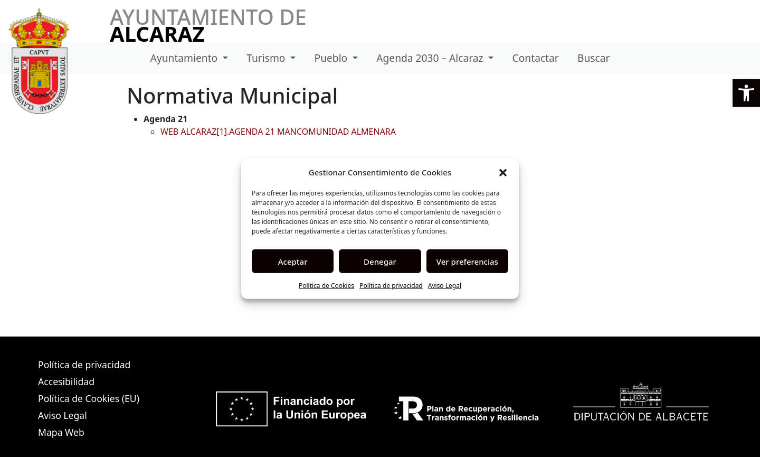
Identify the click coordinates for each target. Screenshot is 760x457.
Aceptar (293, 261)
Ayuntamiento (185, 58)
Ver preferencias (467, 261)
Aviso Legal (444, 285)
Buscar (593, 58)
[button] (746, 93)
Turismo (267, 58)
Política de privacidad (391, 285)
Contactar (535, 58)
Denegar (380, 261)
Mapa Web (61, 432)
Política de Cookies (326, 285)
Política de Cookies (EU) (88, 398)
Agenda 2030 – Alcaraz (431, 58)
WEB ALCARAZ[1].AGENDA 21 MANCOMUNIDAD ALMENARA (278, 131)
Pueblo (332, 58)
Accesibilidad (66, 381)
